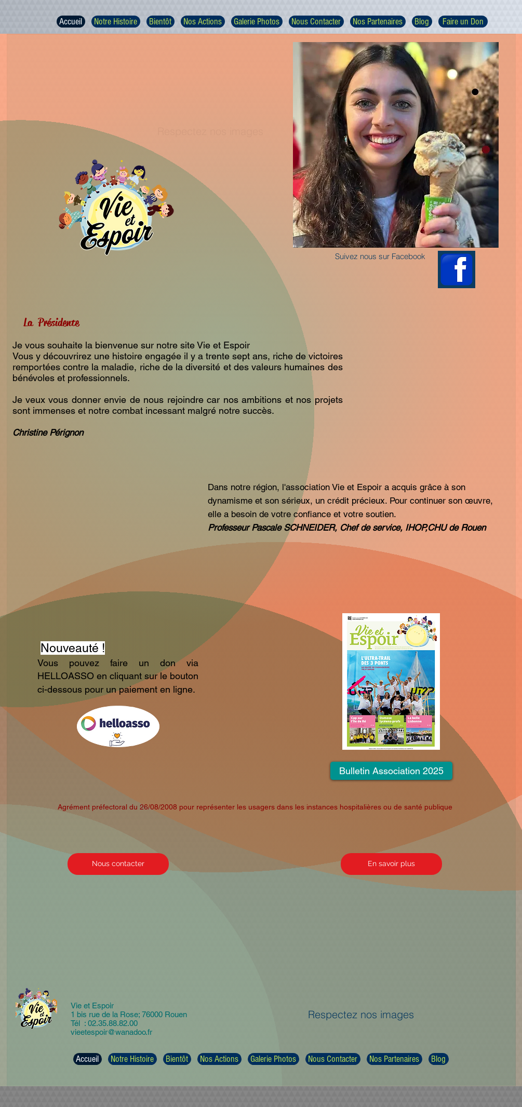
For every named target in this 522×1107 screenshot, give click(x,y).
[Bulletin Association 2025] (391, 771)
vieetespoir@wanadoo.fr (111, 1032)
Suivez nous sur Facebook (380, 256)
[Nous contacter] (118, 864)
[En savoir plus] (391, 864)
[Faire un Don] (463, 22)
